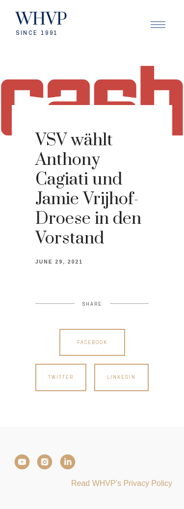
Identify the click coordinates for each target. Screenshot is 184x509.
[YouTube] (22, 462)
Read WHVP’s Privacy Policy (121, 483)
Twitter (61, 377)
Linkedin (121, 377)
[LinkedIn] (68, 462)
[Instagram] (45, 462)
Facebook (92, 342)
